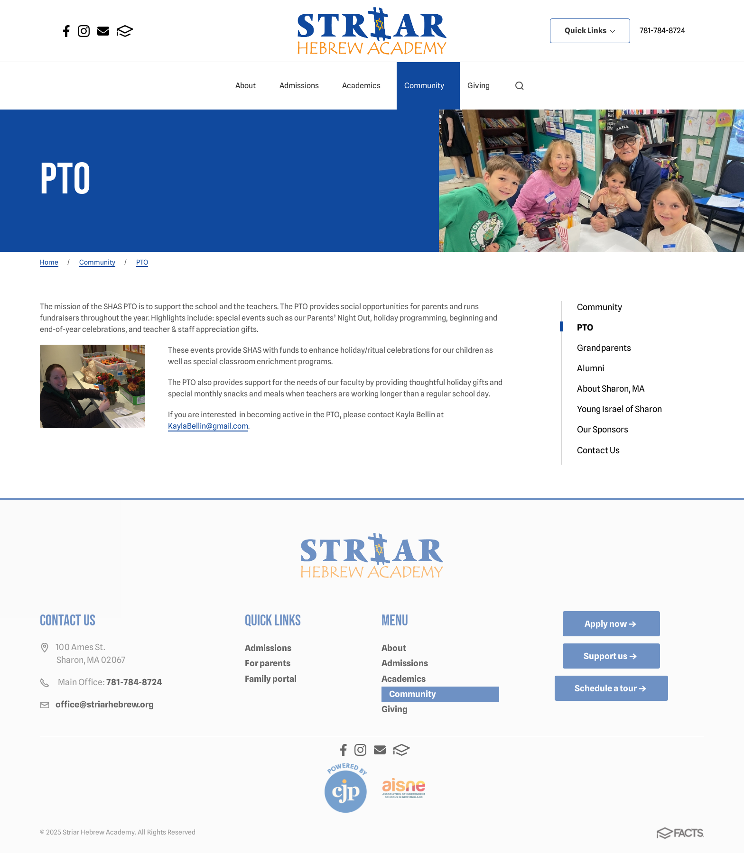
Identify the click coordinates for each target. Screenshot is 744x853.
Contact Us (598, 450)
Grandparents (604, 348)
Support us (611, 656)
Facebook (66, 31)
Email (103, 31)
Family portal (271, 679)
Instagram (84, 31)
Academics (365, 86)
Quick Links (590, 30)
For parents (267, 663)
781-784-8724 (662, 30)
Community (428, 86)
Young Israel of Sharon (619, 409)
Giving (482, 86)
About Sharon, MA (611, 389)
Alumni (590, 368)
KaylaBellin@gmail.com (208, 426)
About (249, 86)
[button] (519, 86)
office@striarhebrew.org (105, 704)
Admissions (303, 86)
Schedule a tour (611, 689)
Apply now (611, 624)
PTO (585, 327)
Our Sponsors (602, 429)
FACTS (125, 31)
